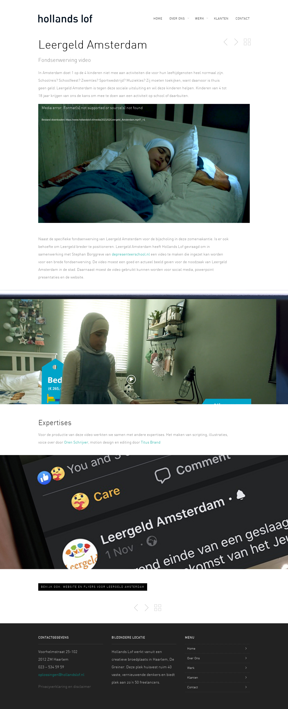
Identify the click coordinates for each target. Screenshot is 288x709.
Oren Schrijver (76, 442)
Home (157, 18)
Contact (243, 18)
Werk (199, 18)
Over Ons (177, 18)
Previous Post (226, 42)
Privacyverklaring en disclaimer (64, 686)
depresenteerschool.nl (131, 254)
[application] (144, 163)
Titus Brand (150, 442)
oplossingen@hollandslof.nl (61, 674)
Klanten (221, 18)
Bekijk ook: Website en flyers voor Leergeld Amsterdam (92, 586)
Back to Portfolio (247, 42)
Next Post (235, 42)
